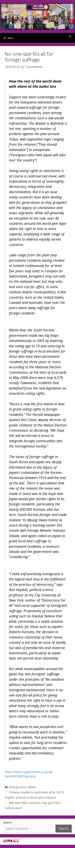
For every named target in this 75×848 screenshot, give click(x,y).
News (32, 787)
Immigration (17, 787)
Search (7, 822)
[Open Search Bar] (70, 36)
